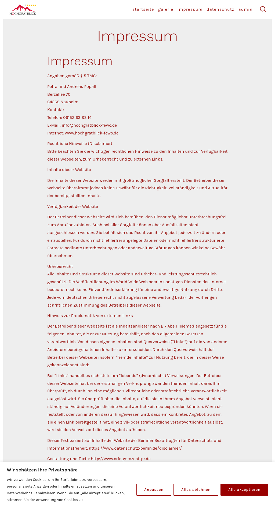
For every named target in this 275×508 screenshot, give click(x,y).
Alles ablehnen (196, 489)
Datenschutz (220, 9)
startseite (143, 9)
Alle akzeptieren (244, 489)
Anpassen (154, 489)
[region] (137, 485)
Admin (245, 9)
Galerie (165, 9)
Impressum (190, 9)
